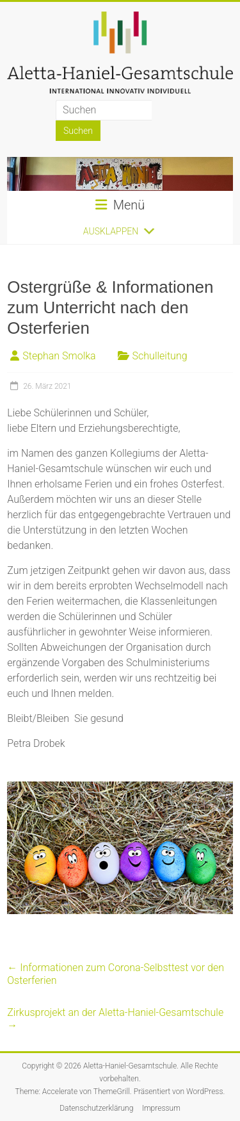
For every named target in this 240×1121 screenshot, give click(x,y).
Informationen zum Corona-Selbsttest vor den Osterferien (115, 973)
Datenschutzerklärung (96, 1108)
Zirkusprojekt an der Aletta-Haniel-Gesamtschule (115, 1018)
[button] (110, 231)
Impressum (161, 1108)
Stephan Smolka (58, 356)
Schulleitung (160, 356)
